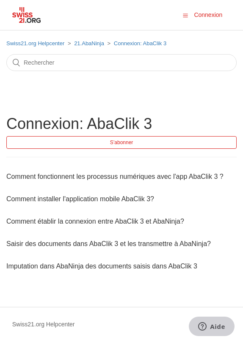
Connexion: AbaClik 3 (140, 43)
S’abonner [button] (121, 142)
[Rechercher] (121, 62)
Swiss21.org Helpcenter (35, 43)
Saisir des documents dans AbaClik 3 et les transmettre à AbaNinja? (108, 243)
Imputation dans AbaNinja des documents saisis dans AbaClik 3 (101, 266)
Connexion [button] (208, 14)
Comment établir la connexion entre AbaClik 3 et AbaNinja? (95, 221)
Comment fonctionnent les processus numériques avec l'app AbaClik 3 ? (115, 176)
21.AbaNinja (89, 43)
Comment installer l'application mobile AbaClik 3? (80, 198)
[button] (185, 15)
